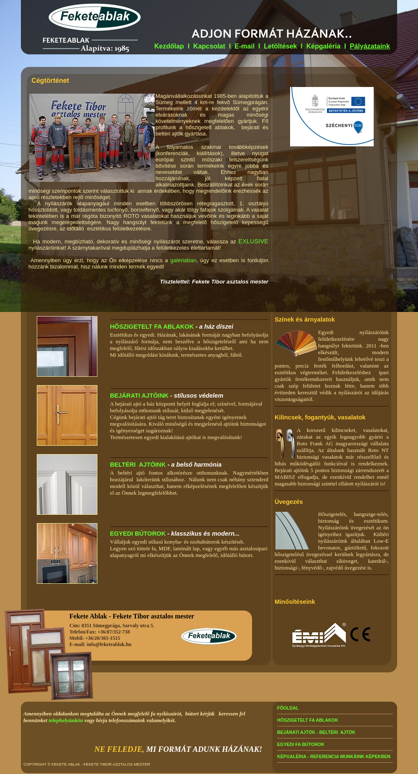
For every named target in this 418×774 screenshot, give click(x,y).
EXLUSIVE (253, 241)
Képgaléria (323, 46)
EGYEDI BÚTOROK (138, 533)
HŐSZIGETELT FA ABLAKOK (152, 326)
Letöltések (280, 46)
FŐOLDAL (288, 707)
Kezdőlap (169, 46)
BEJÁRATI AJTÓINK (139, 395)
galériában (183, 260)
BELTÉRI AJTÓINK (138, 464)
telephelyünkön (65, 720)
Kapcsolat (209, 46)
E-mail (245, 46)
